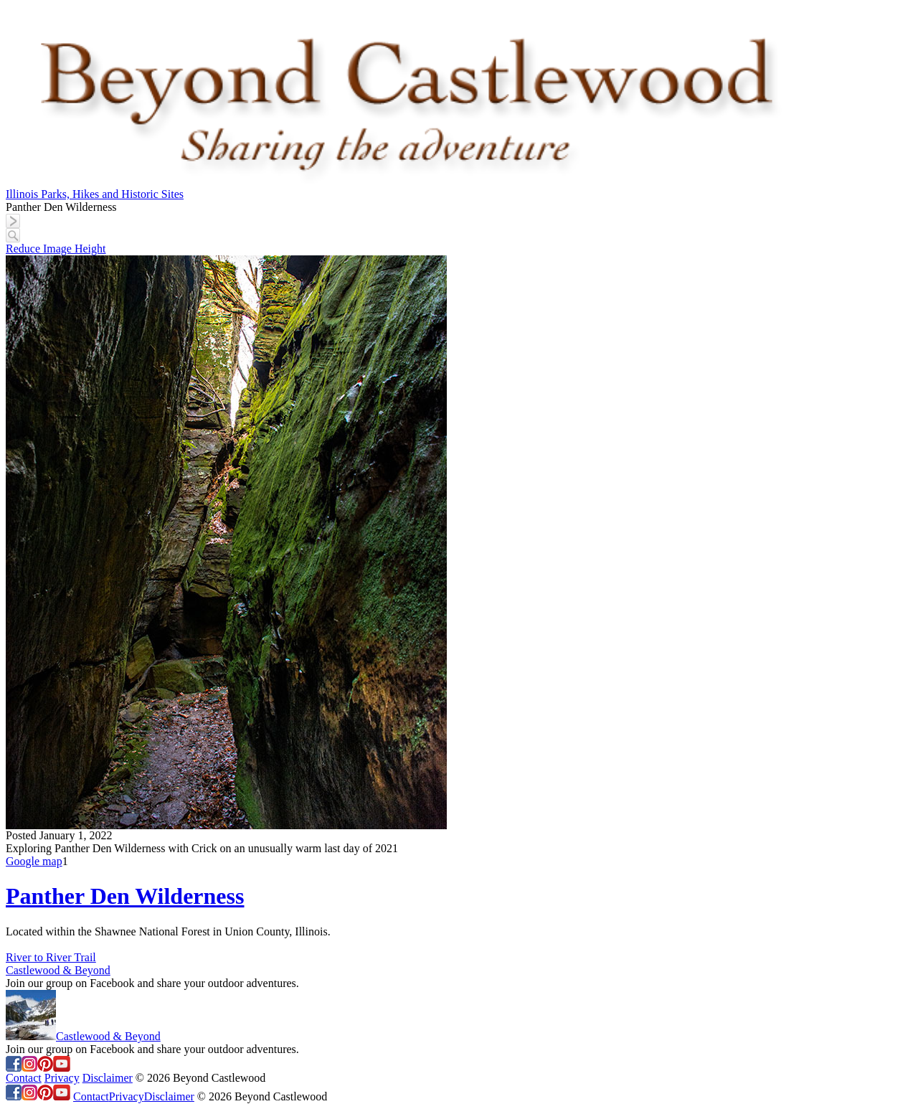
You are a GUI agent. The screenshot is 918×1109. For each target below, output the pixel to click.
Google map (34, 861)
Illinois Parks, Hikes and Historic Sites (95, 194)
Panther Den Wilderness (125, 896)
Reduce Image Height (56, 248)
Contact (24, 1078)
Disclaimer (107, 1078)
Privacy (62, 1078)
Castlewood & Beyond (58, 970)
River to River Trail (51, 957)
